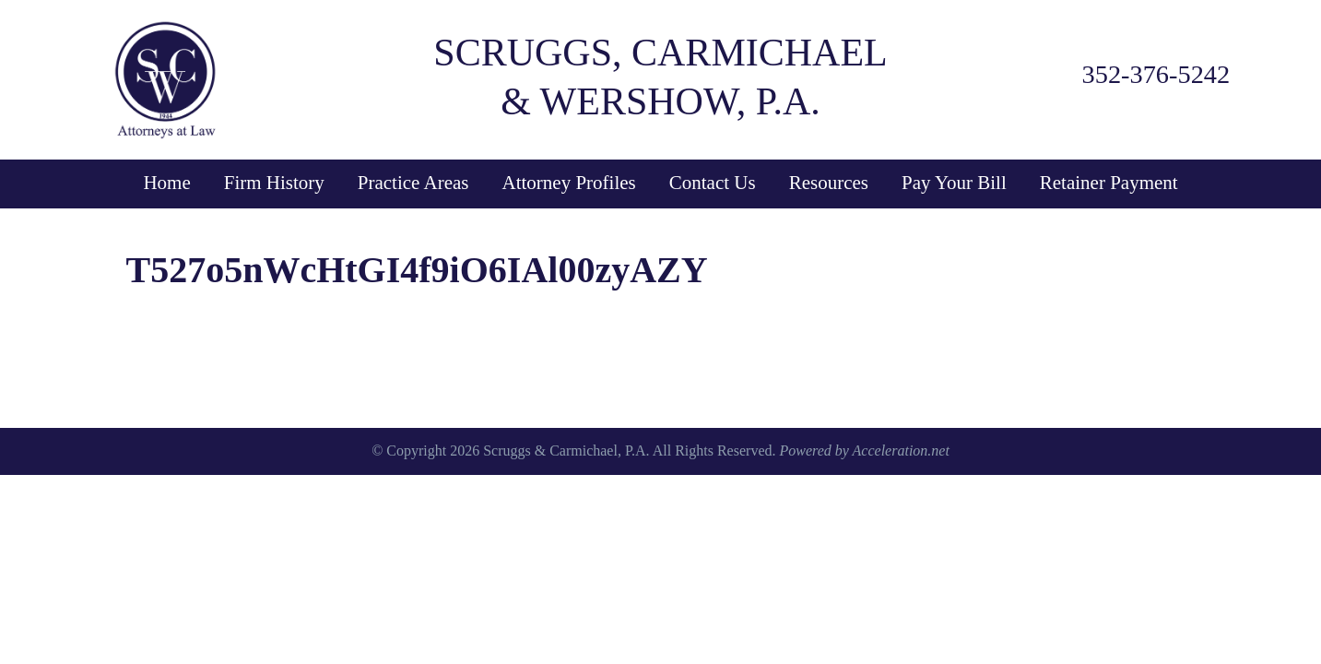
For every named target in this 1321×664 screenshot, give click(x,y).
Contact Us (712, 183)
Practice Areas (413, 183)
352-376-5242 (1156, 74)
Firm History (274, 183)
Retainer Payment (1109, 183)
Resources (828, 183)
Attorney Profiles (569, 183)
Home (166, 183)
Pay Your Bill (954, 183)
